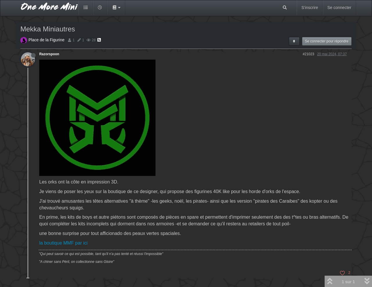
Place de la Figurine (46, 40)
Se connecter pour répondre (326, 41)
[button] (116, 7)
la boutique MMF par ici (63, 242)
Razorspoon (49, 54)
